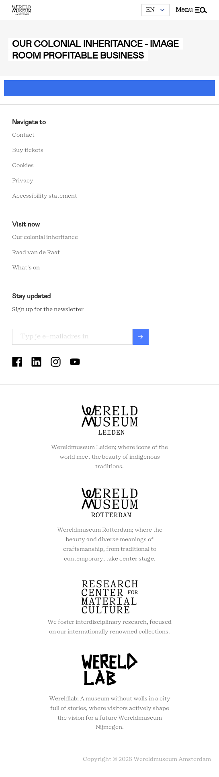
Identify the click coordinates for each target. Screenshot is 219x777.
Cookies (23, 165)
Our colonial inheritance (45, 237)
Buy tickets (27, 150)
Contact (23, 135)
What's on (26, 268)
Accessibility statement (44, 196)
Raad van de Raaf (36, 252)
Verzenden (141, 337)
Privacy (22, 181)
